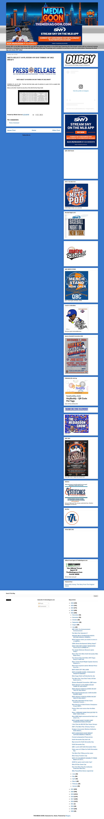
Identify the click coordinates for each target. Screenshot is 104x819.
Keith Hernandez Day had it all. (81, 739)
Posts (40, 603)
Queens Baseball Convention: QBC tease (84, 682)
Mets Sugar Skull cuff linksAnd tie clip (83, 676)
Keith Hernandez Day (78, 744)
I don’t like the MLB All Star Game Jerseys (84, 724)
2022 (72, 613)
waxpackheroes (80, 108)
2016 (72, 801)
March (74, 781)
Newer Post (11, 130)
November (75, 617)
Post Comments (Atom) (38, 135)
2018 (72, 796)
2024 (72, 608)
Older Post (56, 130)
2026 (72, 603)
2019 (72, 794)
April (74, 778)
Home (34, 130)
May (73, 776)
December (75, 615)
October (75, 619)
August (74, 624)
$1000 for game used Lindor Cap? (82, 762)
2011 (72, 804)
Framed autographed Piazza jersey (82, 737)
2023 (72, 610)
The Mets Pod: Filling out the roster (82, 753)
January (75, 786)
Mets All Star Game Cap (79, 764)
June (74, 774)
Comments (42, 606)
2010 (72, 806)
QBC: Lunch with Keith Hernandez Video (84, 747)
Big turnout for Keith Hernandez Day (83, 742)
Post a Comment (14, 123)
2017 (72, 799)
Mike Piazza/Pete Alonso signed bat (82, 771)
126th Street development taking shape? (84, 643)
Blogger (68, 815)
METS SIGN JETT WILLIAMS (80, 669)
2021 (72, 789)
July (73, 627)
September (75, 622)
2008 (72, 811)
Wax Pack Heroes (70, 108)
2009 (72, 808)
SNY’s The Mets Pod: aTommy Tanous (83, 726)
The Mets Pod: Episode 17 (80, 633)
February (75, 783)
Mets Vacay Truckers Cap (79, 755)
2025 (72, 605)
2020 (72, 791)
